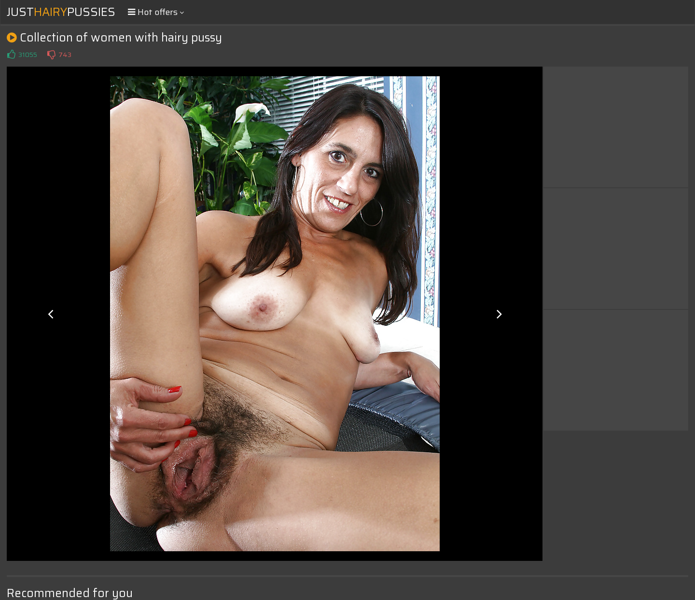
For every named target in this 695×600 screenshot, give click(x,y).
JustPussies (61, 12)
